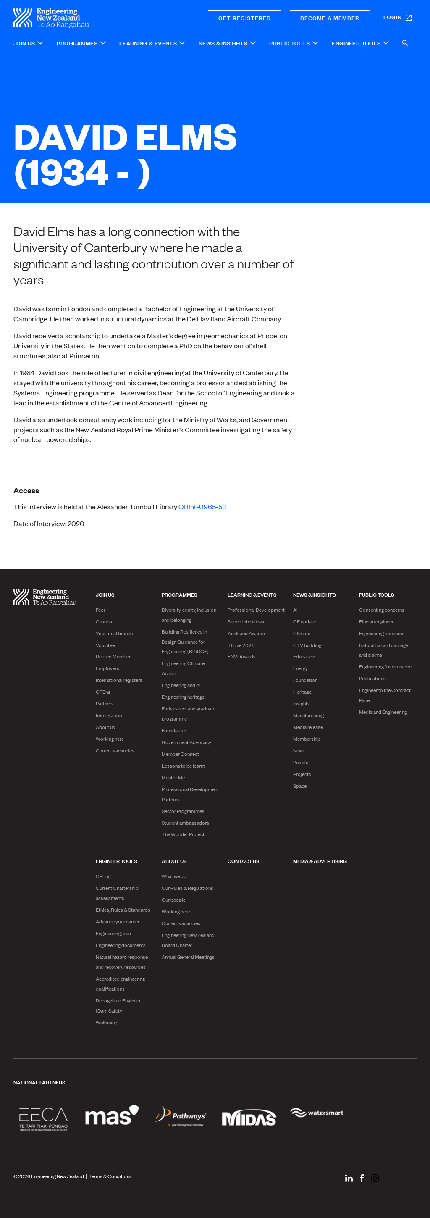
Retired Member (113, 656)
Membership (306, 738)
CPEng (103, 691)
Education (304, 656)
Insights (301, 703)
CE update (304, 621)
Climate (301, 633)
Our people (174, 899)
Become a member (329, 17)
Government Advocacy (186, 742)
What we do (174, 876)
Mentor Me (173, 777)
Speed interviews (246, 621)
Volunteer (106, 645)
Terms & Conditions (110, 1176)
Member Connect (180, 754)
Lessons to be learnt (183, 765)
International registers (119, 680)
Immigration (109, 715)
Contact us (244, 860)
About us (105, 727)
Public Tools (376, 594)
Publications (372, 678)
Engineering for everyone (385, 666)
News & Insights (314, 594)
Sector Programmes (183, 811)
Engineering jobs (113, 933)
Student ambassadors (185, 822)
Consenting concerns (381, 609)
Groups (104, 621)
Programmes (179, 594)
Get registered (244, 17)
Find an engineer (376, 621)
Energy (300, 668)
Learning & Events (252, 594)
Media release (308, 727)
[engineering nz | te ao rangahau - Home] (81, 18)
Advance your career (117, 921)
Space (300, 785)
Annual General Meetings (188, 956)
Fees (101, 609)
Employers (107, 668)
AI (295, 609)
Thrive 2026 (241, 645)
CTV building (307, 645)
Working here (110, 738)
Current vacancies (115, 750)
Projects (302, 774)
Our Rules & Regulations (187, 888)
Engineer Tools (116, 860)
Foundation (174, 730)
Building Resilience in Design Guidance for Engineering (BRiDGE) (185, 641)
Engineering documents (121, 945)
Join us (105, 594)
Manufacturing (308, 715)
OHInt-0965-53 (202, 506)
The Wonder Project (183, 834)
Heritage (302, 691)
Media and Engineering (383, 712)
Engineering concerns (381, 633)
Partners (105, 703)
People (300, 762)
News (299, 750)
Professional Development (256, 609)
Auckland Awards (246, 633)
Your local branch (114, 633)
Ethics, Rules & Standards (123, 909)
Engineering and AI (181, 685)
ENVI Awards (242, 656)
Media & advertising (320, 860)
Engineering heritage (183, 696)
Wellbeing (106, 1022)
